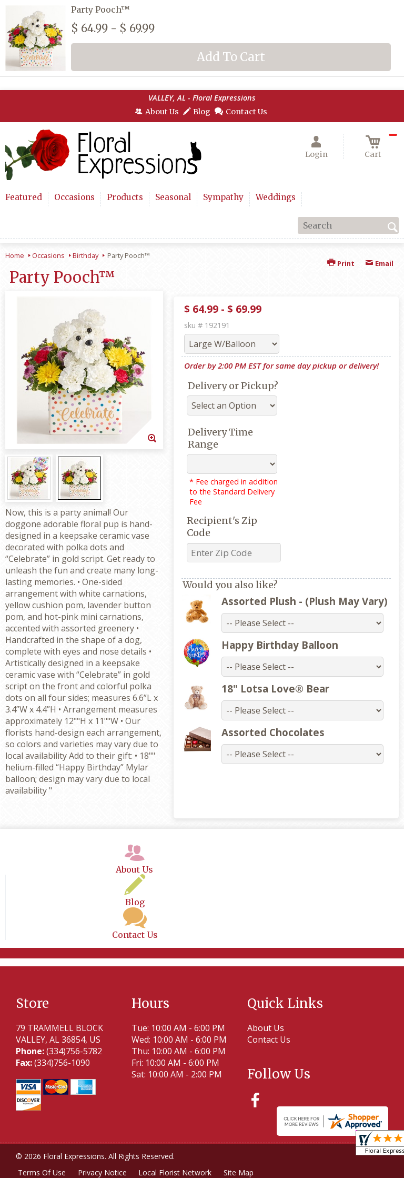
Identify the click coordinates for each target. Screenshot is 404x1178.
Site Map (241, 1172)
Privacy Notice (103, 1172)
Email (379, 263)
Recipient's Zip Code (222, 526)
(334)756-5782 (74, 1051)
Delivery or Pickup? (233, 386)
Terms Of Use (42, 1172)
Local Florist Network (177, 1172)
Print (341, 263)
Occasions (48, 255)
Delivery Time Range (220, 438)
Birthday (85, 255)
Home (14, 255)
